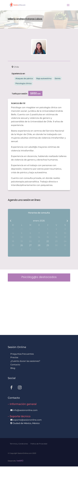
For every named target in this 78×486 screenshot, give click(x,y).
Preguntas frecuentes (22, 354)
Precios (14, 357)
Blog (12, 368)
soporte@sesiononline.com (27, 420)
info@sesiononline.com (25, 410)
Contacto (15, 364)
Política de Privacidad (38, 444)
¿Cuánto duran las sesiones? (25, 361)
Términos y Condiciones (19, 444)
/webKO (19, 460)
